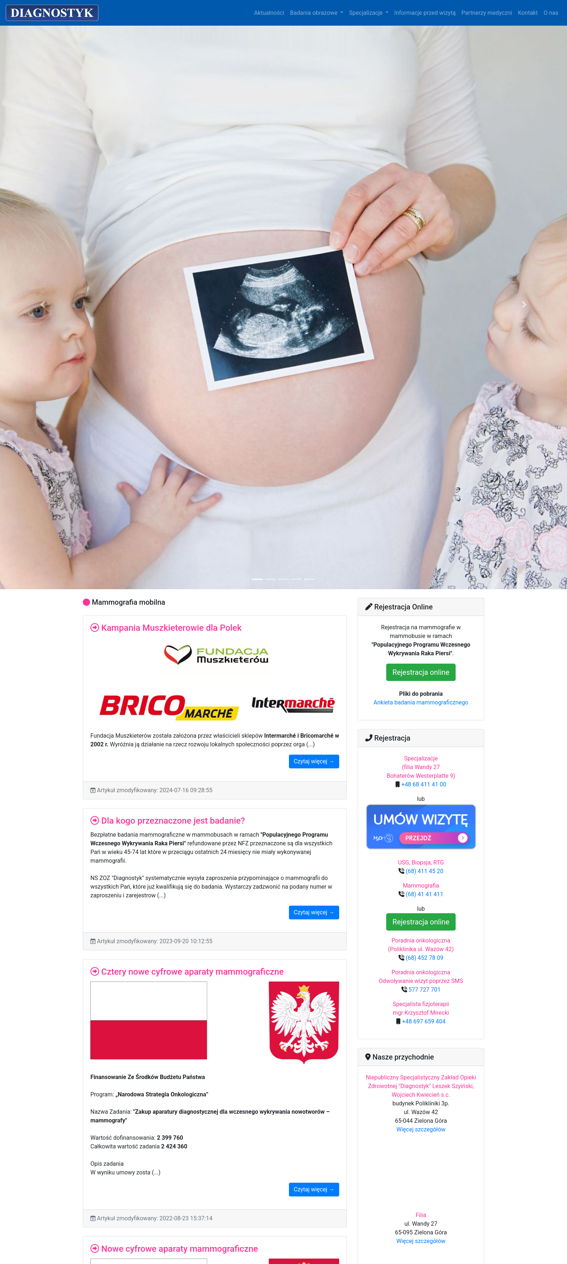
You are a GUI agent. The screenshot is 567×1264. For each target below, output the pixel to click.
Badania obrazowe (314, 12)
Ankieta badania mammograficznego (421, 702)
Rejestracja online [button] (420, 672)
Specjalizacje (366, 12)
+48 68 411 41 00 (423, 784)
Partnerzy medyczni (486, 12)
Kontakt (528, 12)
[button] (42, 304)
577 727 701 (424, 989)
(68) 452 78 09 (423, 957)
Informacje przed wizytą (425, 12)
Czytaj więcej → (314, 761)
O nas (550, 12)
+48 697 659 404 (423, 1021)
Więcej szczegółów (421, 1129)
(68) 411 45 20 (423, 871)
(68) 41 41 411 (423, 894)
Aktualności (269, 12)
